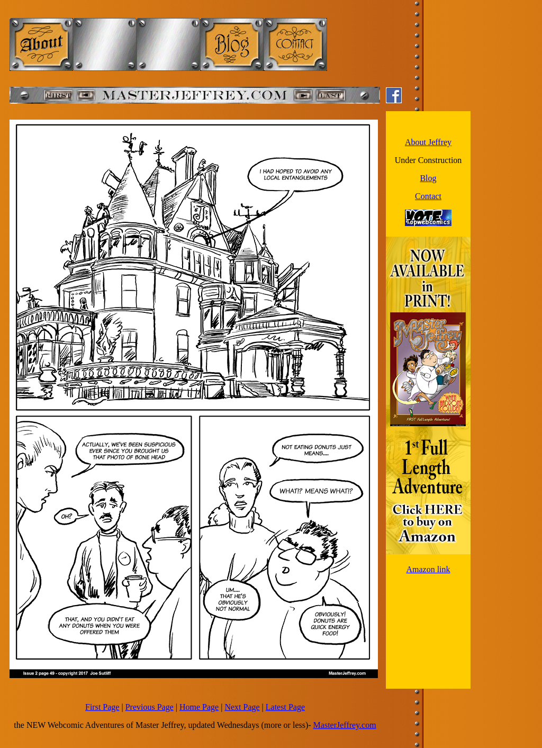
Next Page (241, 706)
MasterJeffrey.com (344, 724)
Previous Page (149, 706)
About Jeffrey (428, 142)
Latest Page (285, 706)
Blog (428, 178)
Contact (428, 196)
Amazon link (428, 569)
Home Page (199, 706)
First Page (102, 706)
